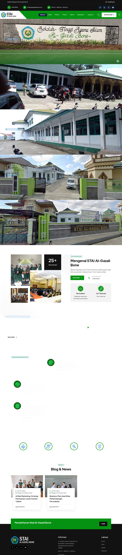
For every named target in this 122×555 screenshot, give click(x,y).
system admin (20, 476)
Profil (56, 15)
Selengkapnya (20, 492)
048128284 (12, 7)
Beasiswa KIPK (62, 360)
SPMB (103, 509)
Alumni (103, 533)
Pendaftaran (111, 2)
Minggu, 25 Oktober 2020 (23, 478)
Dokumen (104, 536)
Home (50, 15)
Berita (72, 15)
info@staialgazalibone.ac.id (32, 7)
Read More (77, 278)
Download (80, 15)
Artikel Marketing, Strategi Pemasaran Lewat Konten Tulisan (24, 484)
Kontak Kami (109, 15)
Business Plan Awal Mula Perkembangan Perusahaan (60, 484)
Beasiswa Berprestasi (98, 360)
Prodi (64, 15)
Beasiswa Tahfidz (63, 384)
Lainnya (90, 15)
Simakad (42, 15)
